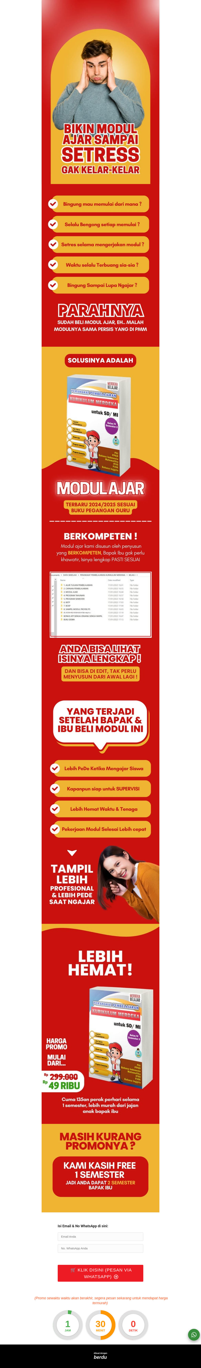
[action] (194, 1335)
